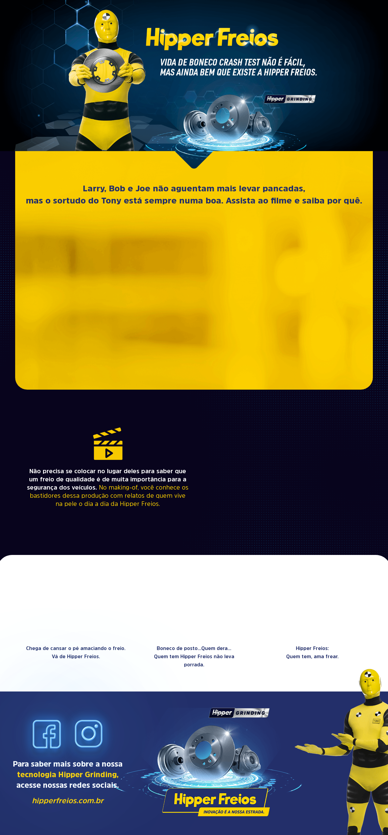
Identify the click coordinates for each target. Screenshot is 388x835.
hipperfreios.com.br (67, 800)
